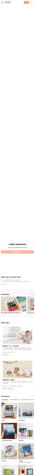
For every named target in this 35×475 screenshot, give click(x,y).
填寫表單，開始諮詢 (8, 388)
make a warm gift (17, 252)
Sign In (31, 2)
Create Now (4, 284)
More (32, 294)
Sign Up (26, 2)
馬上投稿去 (6, 354)
